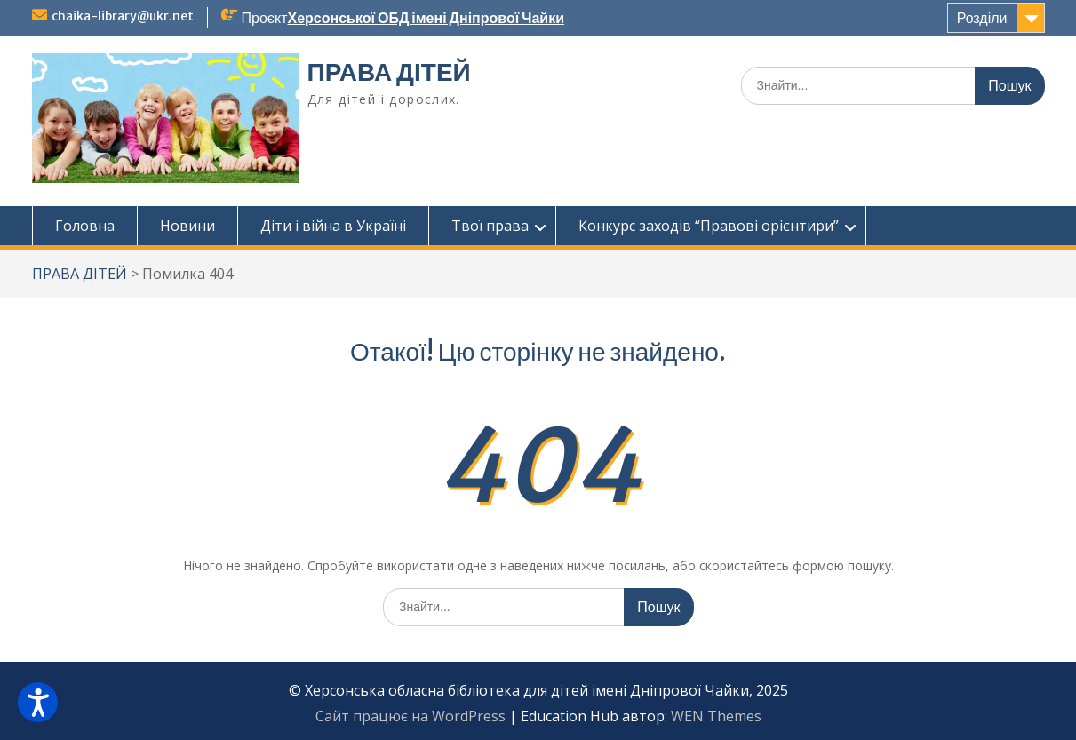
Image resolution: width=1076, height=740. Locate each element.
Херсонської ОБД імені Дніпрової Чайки (425, 18)
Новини (187, 225)
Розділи (982, 18)
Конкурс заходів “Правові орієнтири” (708, 225)
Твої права (490, 225)
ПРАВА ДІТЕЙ (389, 72)
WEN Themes (716, 716)
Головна (85, 225)
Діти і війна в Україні (333, 225)
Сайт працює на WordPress (410, 716)
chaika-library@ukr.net (123, 16)
